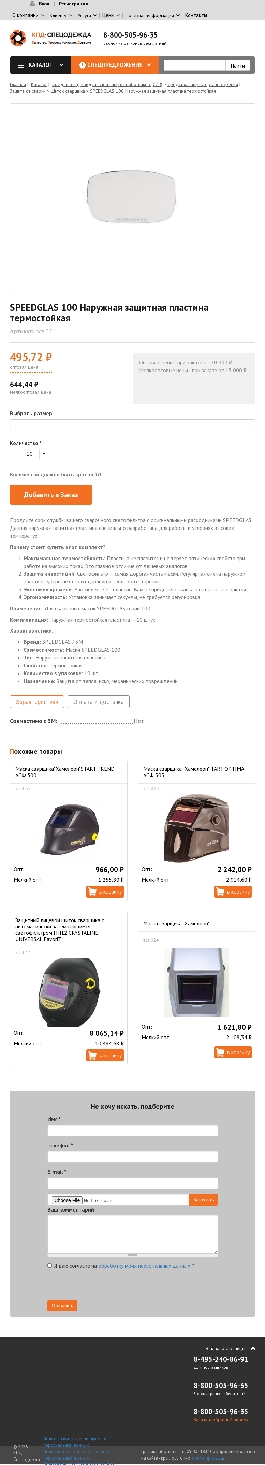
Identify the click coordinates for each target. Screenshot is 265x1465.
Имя (54, 1119)
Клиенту (58, 15)
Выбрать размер (31, 413)
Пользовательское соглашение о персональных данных (76, 1455)
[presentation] (99, 1286)
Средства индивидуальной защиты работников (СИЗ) (107, 84)
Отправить (62, 1305)
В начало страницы (225, 1348)
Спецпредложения (119, 65)
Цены (108, 15)
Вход (44, 4)
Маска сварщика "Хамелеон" (176, 923)
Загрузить (204, 1199)
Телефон (60, 1145)
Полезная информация (150, 15)
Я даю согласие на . (120, 1265)
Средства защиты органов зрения (202, 84)
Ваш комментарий (70, 1209)
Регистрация (73, 4)
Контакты (196, 15)
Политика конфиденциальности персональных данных (74, 1442)
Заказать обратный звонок (221, 1420)
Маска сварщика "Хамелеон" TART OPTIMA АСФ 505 (193, 771)
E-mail (57, 1171)
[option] (132, 198)
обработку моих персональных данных (144, 1265)
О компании (25, 15)
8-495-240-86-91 (221, 1359)
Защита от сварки (28, 91)
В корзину (110, 891)
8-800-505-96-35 (130, 35)
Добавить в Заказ (51, 494)
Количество (25, 443)
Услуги (84, 15)
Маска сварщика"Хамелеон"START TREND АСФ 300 (65, 771)
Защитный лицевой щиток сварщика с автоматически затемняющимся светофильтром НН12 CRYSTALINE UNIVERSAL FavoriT (59, 929)
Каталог (43, 65)
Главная (18, 84)
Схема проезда (207, 1458)
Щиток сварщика (68, 91)
